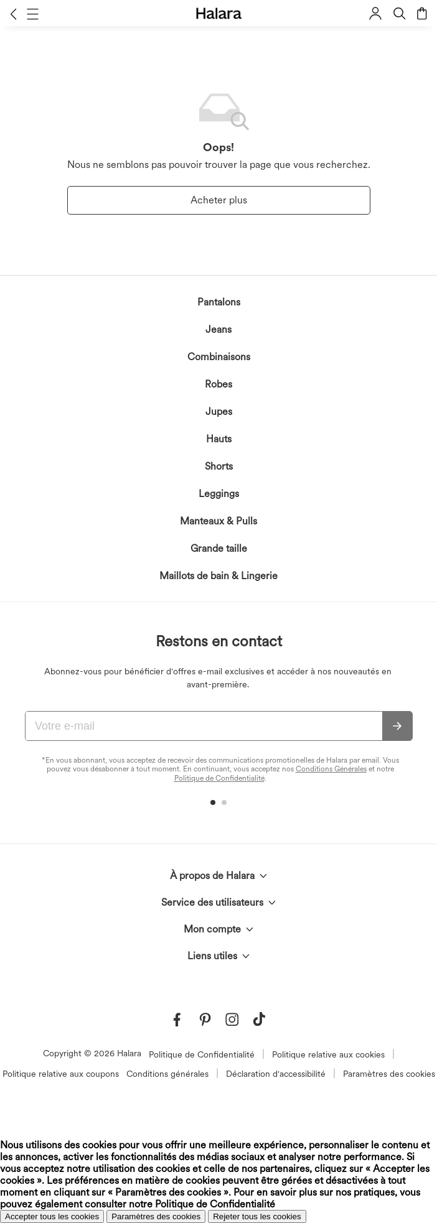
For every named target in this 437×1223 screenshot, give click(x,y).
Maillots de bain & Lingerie (218, 576)
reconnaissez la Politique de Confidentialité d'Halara (198, 1090)
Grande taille (218, 548)
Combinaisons (218, 357)
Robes (218, 384)
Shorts (219, 466)
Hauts (219, 439)
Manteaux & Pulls (218, 521)
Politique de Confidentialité (219, 778)
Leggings (219, 494)
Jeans (218, 329)
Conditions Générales (331, 769)
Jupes (218, 411)
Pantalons (218, 302)
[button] (13, 14)
